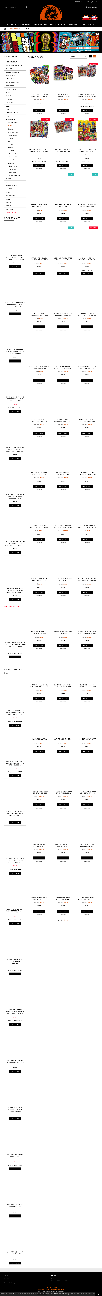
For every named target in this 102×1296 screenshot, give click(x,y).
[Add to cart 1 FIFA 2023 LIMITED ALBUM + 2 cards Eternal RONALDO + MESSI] (63, 110)
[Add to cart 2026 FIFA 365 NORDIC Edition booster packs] (15, 1064)
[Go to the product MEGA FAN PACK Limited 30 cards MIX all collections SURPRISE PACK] (15, 434)
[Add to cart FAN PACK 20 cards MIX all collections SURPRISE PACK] (15, 505)
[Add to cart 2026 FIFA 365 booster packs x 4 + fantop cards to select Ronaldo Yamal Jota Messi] (15, 866)
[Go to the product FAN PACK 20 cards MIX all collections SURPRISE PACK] (15, 482)
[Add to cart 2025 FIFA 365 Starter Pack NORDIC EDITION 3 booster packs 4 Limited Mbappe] (15, 718)
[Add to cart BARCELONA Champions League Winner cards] (87, 645)
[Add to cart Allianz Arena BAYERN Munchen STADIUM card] (87, 592)
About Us (7, 1272)
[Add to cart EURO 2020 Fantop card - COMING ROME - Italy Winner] (87, 751)
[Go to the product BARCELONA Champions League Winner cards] (87, 616)
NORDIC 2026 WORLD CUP (14, 65)
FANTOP (41, 99)
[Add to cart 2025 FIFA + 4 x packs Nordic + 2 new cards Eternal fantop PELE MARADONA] (63, 539)
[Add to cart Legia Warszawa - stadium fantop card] (87, 911)
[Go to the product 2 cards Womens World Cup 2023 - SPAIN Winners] (63, 456)
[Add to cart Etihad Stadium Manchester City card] (63, 433)
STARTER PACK (13, 132)
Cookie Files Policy (42, 1294)
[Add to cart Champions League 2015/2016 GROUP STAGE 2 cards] (87, 698)
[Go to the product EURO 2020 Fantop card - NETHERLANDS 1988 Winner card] (39, 775)
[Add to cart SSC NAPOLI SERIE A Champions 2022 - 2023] (87, 486)
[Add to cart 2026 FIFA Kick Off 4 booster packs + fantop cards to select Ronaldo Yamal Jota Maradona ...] (39, 218)
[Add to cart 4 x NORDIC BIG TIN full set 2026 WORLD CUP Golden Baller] (15, 411)
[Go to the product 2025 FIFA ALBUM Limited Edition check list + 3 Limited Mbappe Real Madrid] (15, 741)
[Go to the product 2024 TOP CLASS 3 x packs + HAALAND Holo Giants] (39, 297)
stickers (8, 92)
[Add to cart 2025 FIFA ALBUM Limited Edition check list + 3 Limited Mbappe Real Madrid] (15, 768)
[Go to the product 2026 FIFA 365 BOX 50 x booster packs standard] (15, 940)
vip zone (8, 178)
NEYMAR (8, 206)
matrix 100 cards (11, 89)
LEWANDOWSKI (10, 195)
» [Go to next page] (67, 920)
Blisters (10, 147)
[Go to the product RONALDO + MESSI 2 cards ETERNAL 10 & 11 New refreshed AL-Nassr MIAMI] (87, 242)
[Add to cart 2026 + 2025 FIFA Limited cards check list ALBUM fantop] (63, 165)
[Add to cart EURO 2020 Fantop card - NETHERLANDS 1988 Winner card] (39, 804)
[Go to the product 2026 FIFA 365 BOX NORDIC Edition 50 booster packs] (15, 1088)
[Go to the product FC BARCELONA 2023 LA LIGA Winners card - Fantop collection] (87, 350)
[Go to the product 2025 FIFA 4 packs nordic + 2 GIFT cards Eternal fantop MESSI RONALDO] (39, 509)
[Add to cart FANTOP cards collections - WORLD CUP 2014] (39, 857)
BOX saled (11, 138)
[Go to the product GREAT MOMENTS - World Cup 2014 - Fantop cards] (63, 881)
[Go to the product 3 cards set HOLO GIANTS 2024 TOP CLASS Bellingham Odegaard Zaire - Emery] (87, 297)
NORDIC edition (13, 123)
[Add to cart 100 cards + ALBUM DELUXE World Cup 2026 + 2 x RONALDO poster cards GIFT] (15, 266)
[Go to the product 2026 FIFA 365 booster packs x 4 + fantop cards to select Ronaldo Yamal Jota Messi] (15, 839)
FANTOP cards (10, 75)
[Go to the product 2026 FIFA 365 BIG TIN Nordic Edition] (15, 1185)
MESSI (8, 192)
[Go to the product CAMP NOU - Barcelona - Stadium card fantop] (39, 669)
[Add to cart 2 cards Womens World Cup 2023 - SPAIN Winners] (63, 486)
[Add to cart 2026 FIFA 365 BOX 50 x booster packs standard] (15, 967)
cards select (11, 160)
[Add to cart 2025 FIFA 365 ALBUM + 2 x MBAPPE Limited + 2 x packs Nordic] (87, 539)
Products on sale (11, 212)
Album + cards (12, 166)
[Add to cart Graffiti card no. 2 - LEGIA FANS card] (63, 857)
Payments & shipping (11, 1276)
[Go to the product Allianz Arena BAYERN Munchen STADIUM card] (87, 562)
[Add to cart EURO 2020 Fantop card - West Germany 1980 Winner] (87, 804)
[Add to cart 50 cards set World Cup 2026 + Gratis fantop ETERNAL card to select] (15, 552)
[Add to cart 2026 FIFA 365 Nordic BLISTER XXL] (15, 1162)
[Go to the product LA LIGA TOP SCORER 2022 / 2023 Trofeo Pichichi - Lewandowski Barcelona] (39, 456)
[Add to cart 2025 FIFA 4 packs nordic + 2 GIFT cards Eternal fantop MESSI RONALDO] (39, 539)
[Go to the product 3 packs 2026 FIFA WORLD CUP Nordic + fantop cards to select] (15, 290)
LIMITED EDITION (13, 154)
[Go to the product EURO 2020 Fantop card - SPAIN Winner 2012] (63, 775)
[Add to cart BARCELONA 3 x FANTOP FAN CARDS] (63, 645)
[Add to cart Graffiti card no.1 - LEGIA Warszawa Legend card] (87, 857)
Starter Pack (9, 96)
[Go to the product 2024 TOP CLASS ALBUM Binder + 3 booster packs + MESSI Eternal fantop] (63, 297)
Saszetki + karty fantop (13, 82)
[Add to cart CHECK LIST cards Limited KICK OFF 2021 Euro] (63, 751)
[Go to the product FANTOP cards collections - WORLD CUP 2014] (39, 828)
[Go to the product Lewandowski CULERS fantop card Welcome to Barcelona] (39, 242)
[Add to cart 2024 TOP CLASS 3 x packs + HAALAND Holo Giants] (39, 326)
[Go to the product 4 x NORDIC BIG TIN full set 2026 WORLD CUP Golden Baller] (15, 384)
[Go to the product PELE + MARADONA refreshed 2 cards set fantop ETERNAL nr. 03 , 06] (63, 350)
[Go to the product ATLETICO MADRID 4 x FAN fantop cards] (39, 616)
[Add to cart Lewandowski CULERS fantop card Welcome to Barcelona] (39, 273)
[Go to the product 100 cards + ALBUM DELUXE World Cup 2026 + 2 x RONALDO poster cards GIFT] (15, 243)
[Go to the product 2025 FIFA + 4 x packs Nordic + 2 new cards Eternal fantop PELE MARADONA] (63, 509)
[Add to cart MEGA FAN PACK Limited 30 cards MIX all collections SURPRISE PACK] (15, 458)
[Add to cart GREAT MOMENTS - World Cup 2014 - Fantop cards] (63, 911)
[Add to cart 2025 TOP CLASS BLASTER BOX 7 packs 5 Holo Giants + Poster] (15, 815)
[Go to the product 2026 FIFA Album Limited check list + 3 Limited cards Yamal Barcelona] (39, 133)
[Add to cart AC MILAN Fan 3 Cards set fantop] (63, 592)
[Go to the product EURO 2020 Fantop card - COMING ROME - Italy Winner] (87, 722)
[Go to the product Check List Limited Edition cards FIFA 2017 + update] (39, 403)
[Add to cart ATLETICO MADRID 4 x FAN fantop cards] (39, 645)
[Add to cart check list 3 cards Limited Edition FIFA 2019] (39, 751)
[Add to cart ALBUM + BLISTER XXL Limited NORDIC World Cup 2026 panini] (15, 360)
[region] (51, 42)
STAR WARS (9, 102)
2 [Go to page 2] (64, 920)
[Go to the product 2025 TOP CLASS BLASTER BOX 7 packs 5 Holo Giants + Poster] (15, 792)
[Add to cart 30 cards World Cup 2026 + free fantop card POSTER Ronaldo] (15, 599)
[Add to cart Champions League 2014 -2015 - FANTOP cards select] (63, 698)
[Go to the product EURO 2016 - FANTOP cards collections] (87, 403)
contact (6, 1274)
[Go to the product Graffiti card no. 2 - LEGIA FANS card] (63, 828)
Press (7, 116)
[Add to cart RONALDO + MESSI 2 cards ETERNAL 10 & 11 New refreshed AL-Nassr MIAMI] (87, 273)
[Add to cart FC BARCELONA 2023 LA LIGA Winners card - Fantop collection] (87, 380)
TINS (9, 141)
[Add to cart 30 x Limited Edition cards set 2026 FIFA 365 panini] (15, 916)
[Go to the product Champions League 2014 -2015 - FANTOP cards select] (63, 669)
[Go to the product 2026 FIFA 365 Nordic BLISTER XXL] (15, 1135)
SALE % (8, 106)
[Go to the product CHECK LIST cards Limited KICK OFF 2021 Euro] (63, 722)
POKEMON (9, 99)
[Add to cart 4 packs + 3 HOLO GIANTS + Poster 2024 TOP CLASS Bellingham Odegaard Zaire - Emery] (39, 380)
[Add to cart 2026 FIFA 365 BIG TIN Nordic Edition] (15, 1209)
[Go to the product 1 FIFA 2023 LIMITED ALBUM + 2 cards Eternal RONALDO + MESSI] (63, 78)
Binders (8, 109)
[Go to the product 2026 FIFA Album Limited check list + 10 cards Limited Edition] (87, 78)
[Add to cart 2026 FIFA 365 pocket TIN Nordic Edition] (15, 1256)
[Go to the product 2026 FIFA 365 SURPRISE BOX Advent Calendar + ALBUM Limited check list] (15, 629)
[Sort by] (78, 57)
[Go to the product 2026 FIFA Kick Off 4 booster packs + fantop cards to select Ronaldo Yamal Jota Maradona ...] (39, 189)
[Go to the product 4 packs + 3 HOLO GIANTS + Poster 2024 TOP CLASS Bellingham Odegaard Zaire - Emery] (39, 350)
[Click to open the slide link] (51, 42)
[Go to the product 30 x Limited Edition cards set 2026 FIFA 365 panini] (15, 889)
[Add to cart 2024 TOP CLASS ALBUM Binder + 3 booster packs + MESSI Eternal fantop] (63, 326)
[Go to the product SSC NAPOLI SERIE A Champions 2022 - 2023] (87, 456)
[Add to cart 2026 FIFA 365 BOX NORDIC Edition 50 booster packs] (15, 1111)
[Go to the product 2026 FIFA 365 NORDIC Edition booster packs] (15, 1041)
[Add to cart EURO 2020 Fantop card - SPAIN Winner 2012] (63, 804)
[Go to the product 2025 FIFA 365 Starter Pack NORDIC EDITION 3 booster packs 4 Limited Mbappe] (15, 691)
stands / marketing (11, 185)
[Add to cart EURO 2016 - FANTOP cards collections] (87, 433)
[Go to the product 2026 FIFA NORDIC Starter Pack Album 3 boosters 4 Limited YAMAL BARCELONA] (15, 990)
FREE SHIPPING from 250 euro (61, 1274)
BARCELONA (12, 172)
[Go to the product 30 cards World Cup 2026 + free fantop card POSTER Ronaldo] (15, 576)
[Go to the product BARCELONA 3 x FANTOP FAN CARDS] (63, 616)
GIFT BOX (11, 144)
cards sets (11, 163)
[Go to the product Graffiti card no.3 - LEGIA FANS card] (39, 881)
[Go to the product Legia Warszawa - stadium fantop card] (87, 881)
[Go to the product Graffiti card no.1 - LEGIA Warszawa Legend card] (87, 828)
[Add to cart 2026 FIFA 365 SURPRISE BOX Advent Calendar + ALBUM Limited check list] (15, 657)
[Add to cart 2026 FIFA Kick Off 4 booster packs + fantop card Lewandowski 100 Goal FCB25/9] (39, 592)
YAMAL (8, 199)
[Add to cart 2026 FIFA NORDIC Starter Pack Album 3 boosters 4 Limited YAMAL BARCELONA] (15, 1017)
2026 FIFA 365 (10, 69)
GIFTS (7, 182)
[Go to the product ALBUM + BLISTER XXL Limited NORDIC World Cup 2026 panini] (15, 337)
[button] (39, 113)
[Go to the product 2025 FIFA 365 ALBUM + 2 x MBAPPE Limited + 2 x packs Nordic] (87, 509)
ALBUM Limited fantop (13, 79)
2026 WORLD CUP (11, 62)
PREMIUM (11, 150)
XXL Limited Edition (14, 157)
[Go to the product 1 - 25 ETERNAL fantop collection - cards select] (39, 78)
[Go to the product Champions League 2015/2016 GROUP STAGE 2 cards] (87, 669)
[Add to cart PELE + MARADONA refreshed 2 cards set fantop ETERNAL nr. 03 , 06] (63, 380)
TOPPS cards (10, 86)
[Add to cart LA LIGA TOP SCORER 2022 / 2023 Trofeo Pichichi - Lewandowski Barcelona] (39, 486)
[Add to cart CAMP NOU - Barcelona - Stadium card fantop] (39, 698)
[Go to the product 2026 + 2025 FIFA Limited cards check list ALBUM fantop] (63, 133)
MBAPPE (8, 202)
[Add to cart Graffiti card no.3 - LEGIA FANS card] (39, 911)
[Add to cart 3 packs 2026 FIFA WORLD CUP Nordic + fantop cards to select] (15, 314)
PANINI (89, 155)
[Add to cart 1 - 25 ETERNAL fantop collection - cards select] (39, 110)
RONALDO (9, 189)
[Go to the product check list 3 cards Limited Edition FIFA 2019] (39, 722)
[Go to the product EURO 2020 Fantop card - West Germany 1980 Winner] (87, 775)
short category (10, 119)
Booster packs (12, 135)
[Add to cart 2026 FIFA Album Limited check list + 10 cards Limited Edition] (87, 110)
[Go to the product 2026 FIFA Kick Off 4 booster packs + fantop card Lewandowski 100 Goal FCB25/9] (39, 562)
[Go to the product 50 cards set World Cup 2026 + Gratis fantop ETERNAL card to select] (15, 529)
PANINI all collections (12, 72)
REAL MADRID (12, 169)
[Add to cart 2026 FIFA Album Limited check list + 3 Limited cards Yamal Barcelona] (39, 165)
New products (10, 209)
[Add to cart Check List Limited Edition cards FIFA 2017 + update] (39, 433)
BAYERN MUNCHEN (14, 175)
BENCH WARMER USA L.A (14, 113)
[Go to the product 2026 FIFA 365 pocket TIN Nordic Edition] (15, 1232)
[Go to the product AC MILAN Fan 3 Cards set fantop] (63, 562)
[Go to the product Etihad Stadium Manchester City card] (63, 403)
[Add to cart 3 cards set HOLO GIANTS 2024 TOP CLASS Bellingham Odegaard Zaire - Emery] (87, 326)
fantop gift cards (56, 1272)
